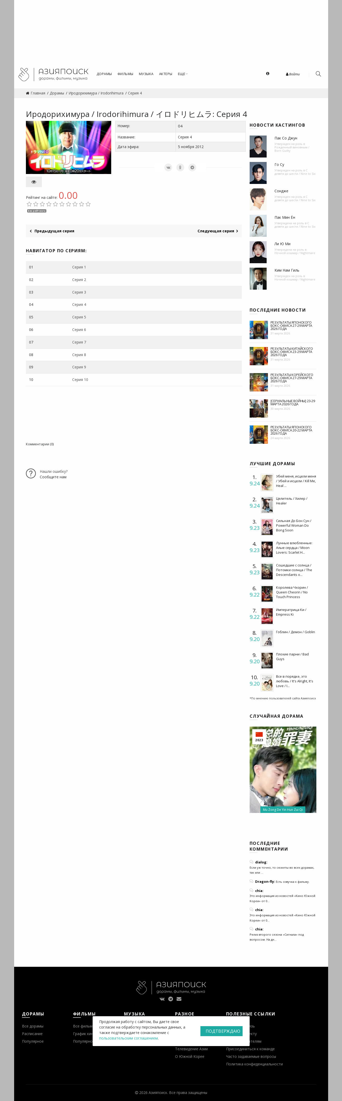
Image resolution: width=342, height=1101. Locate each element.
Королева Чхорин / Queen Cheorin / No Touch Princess (292, 592)
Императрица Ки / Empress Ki (291, 612)
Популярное (33, 1041)
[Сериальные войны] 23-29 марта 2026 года (293, 402)
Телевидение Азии (191, 1048)
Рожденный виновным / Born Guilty (291, 149)
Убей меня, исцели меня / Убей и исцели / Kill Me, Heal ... (296, 481)
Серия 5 (79, 316)
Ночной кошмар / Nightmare (294, 253)
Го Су (279, 164)
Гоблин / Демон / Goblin (295, 632)
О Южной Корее (189, 1056)
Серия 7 (79, 342)
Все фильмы (84, 1026)
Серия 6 (79, 329)
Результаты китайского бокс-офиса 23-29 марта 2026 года (292, 351)
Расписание (32, 1033)
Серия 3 (79, 292)
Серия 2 (79, 279)
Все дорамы (32, 1026)
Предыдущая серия (52, 230)
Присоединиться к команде (250, 1048)
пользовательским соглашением (128, 1038)
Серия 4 (79, 304)
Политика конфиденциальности (254, 1063)
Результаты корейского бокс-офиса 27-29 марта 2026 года (292, 378)
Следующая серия (218, 230)
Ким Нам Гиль (286, 270)
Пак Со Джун (285, 138)
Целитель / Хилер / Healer (291, 500)
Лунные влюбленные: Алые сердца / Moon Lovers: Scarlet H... (294, 548)
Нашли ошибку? (54, 471)
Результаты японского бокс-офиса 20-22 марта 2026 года (291, 430)
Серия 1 (79, 267)
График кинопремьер (92, 1033)
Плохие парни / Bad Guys (292, 656)
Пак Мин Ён (284, 217)
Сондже (281, 190)
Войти (293, 74)
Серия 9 (79, 366)
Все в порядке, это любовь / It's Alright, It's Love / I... (294, 681)
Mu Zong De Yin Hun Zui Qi (283, 809)
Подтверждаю (223, 1031)
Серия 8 (79, 354)
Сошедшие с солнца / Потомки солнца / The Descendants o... (294, 570)
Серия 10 (80, 379)
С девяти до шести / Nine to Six (295, 172)
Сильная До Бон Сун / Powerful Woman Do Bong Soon (293, 525)
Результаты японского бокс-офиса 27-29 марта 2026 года (291, 325)
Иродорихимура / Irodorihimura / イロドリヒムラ (119, 114)
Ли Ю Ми (282, 243)
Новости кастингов (277, 125)
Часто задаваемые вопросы (251, 1056)
